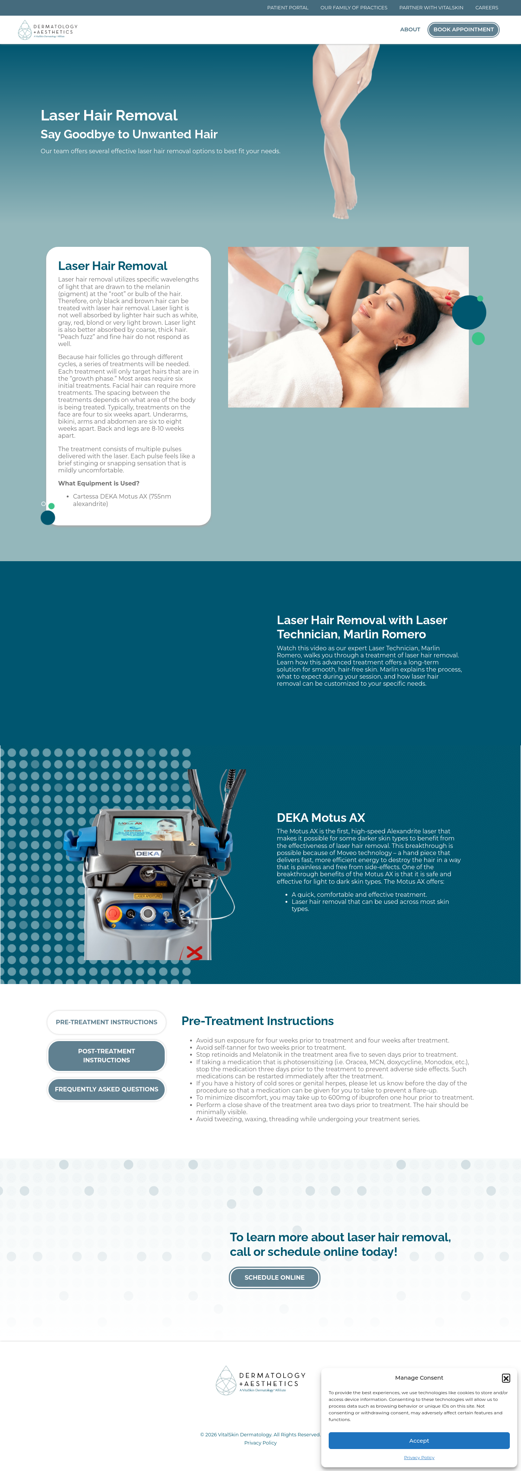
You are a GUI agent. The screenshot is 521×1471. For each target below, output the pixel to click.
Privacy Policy (419, 1457)
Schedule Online (274, 1277)
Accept (419, 1440)
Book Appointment (463, 29)
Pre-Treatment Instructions (106, 1022)
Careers (487, 7)
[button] (506, 1378)
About (410, 29)
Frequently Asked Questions (106, 1089)
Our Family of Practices (354, 7)
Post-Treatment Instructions (106, 1056)
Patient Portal (288, 7)
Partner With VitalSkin (432, 7)
